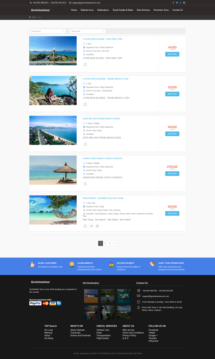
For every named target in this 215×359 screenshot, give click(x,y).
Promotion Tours (161, 10)
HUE (107, 296)
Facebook (153, 330)
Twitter (152, 333)
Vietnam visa (103, 330)
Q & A (125, 338)
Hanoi (47, 335)
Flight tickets (103, 338)
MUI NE (91, 296)
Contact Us (177, 10)
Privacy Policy (129, 335)
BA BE (107, 312)
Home (74, 10)
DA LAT (124, 312)
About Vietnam (77, 330)
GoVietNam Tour (40, 9)
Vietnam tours (87, 10)
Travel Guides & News (123, 10)
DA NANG (91, 312)
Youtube (153, 338)
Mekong (48, 333)
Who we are (128, 330)
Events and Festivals (80, 335)
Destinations (103, 10)
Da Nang (48, 338)
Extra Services (143, 10)
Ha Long (48, 330)
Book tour (172, 54)
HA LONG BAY (124, 296)
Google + (153, 335)
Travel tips (75, 333)
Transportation (104, 335)
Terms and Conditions (133, 333)
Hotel (99, 333)
